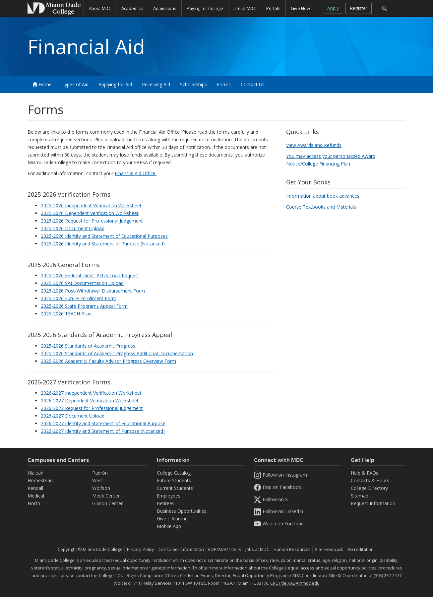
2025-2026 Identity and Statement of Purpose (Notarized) (103, 243)
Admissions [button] (164, 8)
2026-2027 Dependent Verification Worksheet (90, 400)
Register (358, 8)
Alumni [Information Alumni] (178, 518)
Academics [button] (132, 8)
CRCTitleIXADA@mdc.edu (295, 583)
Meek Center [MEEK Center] (106, 496)
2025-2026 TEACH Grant (67, 313)
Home (42, 84)
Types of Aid (75, 84)
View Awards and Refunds (313, 145)
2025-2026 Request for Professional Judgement (92, 221)
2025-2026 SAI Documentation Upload (82, 283)
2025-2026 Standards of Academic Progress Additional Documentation (117, 353)
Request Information (373, 503)
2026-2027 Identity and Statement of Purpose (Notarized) (103, 431)
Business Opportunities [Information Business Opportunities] (182, 511)
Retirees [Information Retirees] (165, 503)
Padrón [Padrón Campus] (100, 473)
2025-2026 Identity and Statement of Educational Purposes (104, 236)
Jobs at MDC (257, 549)
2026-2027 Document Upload (72, 416)
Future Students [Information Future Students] (174, 480)
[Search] (384, 8)
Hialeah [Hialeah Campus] (35, 473)
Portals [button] (273, 8)
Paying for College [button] (205, 8)
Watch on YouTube (279, 523)
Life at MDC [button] (244, 8)
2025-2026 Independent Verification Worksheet (91, 205)
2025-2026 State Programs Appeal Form (84, 306)
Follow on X (271, 499)
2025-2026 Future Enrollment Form (78, 298)
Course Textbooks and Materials (321, 207)
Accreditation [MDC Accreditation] (360, 549)
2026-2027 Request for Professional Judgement (92, 408)
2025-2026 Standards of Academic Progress (88, 346)
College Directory (369, 488)
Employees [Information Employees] (168, 496)
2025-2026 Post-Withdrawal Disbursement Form (93, 291)
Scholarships (193, 84)
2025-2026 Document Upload (72, 228)
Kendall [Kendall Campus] (35, 488)
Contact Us (253, 84)
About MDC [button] (100, 8)
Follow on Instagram (280, 475)
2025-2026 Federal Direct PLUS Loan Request (90, 275)
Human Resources (292, 549)
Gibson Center (107, 503)
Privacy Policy (140, 549)
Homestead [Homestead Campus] (40, 480)
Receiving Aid (156, 84)
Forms (224, 84)
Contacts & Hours (370, 480)
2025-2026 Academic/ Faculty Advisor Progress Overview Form (108, 361)
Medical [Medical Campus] (36, 496)
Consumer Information (181, 549)
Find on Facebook (277, 487)
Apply (333, 8)
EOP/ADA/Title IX (224, 549)
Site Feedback (329, 549)
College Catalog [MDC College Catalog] (174, 473)
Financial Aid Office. (135, 173)
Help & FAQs (364, 473)
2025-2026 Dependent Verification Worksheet (90, 213)
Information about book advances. (323, 196)
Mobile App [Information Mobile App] (169, 526)
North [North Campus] (34, 503)
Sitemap (359, 496)
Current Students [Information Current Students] (175, 488)
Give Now (300, 8)
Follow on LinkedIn (278, 511)
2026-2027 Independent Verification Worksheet (91, 393)
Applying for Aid (115, 84)
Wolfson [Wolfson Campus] (101, 488)
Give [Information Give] (161, 518)
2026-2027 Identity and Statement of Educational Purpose (103, 423)
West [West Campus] (97, 480)
